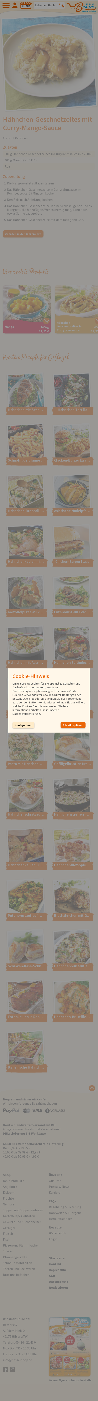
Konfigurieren (23, 725)
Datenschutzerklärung (26, 714)
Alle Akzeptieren (73, 725)
